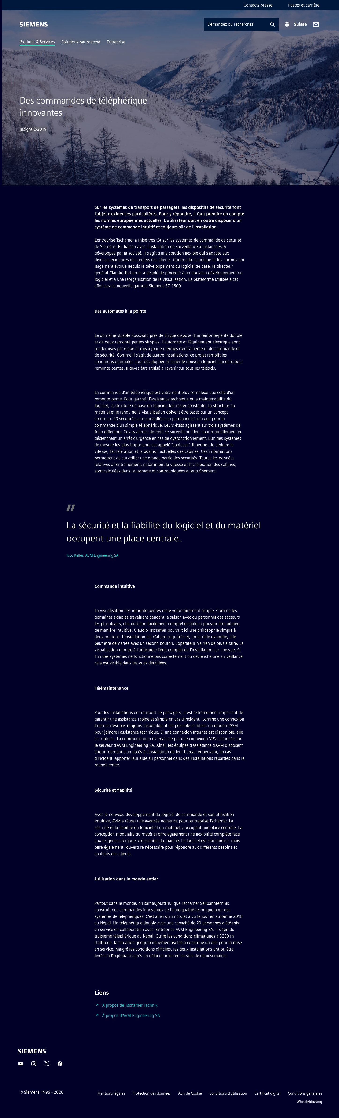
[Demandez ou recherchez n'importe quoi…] (235, 24)
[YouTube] (20, 1065)
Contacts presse (257, 5)
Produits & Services (37, 41)
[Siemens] (34, 24)
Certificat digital (267, 1093)
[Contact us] (316, 24)
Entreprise (116, 42)
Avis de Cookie (190, 1093)
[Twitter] (47, 1065)
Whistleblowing (309, 1102)
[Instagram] (34, 1065)
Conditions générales (305, 1093)
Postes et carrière (303, 5)
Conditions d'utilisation (228, 1093)
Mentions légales (111, 1093)
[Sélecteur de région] (295, 24)
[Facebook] (60, 1065)
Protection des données (152, 1093)
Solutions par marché (80, 42)
